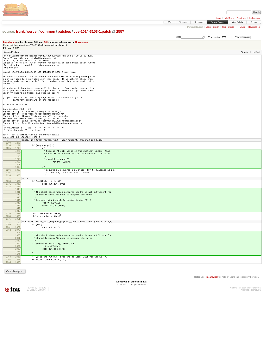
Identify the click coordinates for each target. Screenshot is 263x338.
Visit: (178, 37)
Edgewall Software (37, 333)
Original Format (138, 327)
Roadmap (199, 22)
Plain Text (121, 327)
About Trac (241, 18)
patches (64, 31)
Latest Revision (212, 27)
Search (254, 22)
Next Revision (228, 27)
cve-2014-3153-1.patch (92, 31)
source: (8, 31)
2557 (120, 31)
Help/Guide (229, 18)
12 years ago (81, 42)
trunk (20, 31)
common (47, 31)
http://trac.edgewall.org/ (251, 333)
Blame (242, 27)
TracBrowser (211, 319)
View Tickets (237, 22)
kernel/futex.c (12, 52)
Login (218, 18)
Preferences (254, 18)
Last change (9, 42)
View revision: (214, 37)
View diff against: (248, 37)
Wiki (169, 22)
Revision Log (254, 27)
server (32, 31)
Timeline (182, 22)
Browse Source (217, 22)
